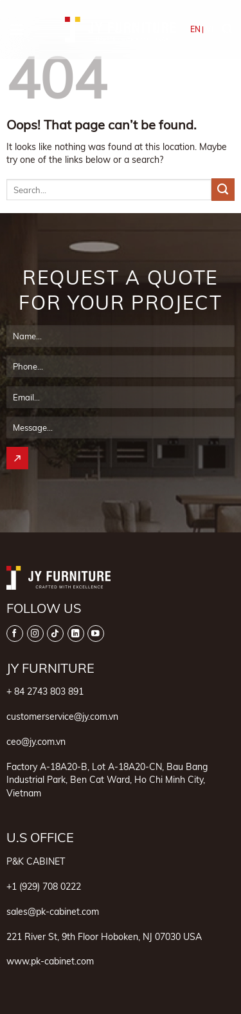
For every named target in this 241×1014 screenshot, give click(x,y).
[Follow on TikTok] (55, 633)
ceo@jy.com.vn (36, 741)
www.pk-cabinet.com (50, 961)
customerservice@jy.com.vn (62, 716)
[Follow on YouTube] (95, 633)
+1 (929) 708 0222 (43, 886)
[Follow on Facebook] (14, 633)
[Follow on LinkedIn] (75, 633)
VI (209, 29)
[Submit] (223, 190)
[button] (16, 29)
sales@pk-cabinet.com (52, 911)
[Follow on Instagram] (35, 633)
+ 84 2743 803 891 (45, 691)
